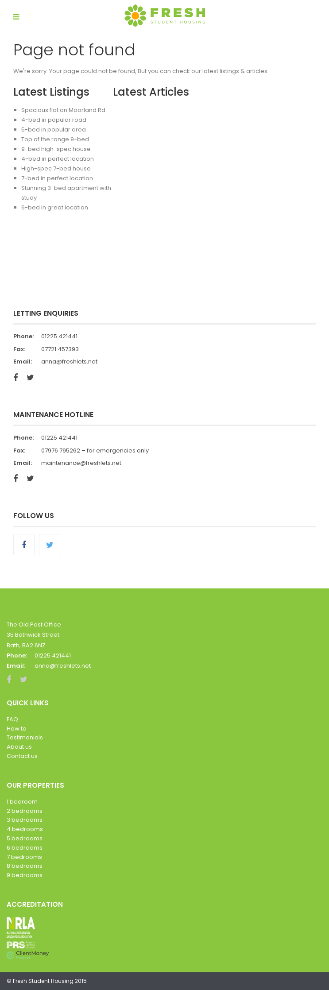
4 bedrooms (25, 829)
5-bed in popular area (53, 129)
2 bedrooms (25, 811)
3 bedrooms (25, 820)
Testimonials (25, 737)
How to (17, 728)
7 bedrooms (24, 857)
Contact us (22, 756)
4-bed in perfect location (57, 159)
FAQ (12, 719)
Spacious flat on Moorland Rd (63, 110)
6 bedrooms (25, 847)
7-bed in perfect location (57, 178)
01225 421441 (59, 336)
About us (19, 746)
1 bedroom (22, 801)
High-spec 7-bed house (56, 168)
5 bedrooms (25, 838)
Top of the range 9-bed (55, 139)
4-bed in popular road (53, 120)
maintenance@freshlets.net (81, 463)
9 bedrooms (25, 875)
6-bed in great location (54, 207)
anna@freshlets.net (69, 361)
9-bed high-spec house (56, 149)
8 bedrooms (25, 866)
